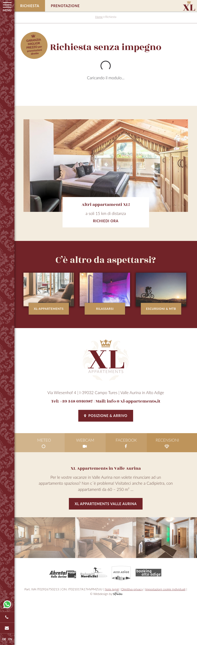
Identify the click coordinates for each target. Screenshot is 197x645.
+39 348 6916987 (76, 401)
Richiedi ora (105, 221)
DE (4, 639)
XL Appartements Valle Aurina (106, 504)
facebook (126, 443)
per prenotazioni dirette (34, 46)
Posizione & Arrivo (105, 416)
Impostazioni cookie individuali (165, 589)
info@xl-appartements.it (133, 401)
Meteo (44, 443)
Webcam (85, 443)
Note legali (112, 589)
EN (10, 639)
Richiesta (29, 6)
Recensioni (167, 443)
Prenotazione (65, 6)
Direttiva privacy (132, 589)
